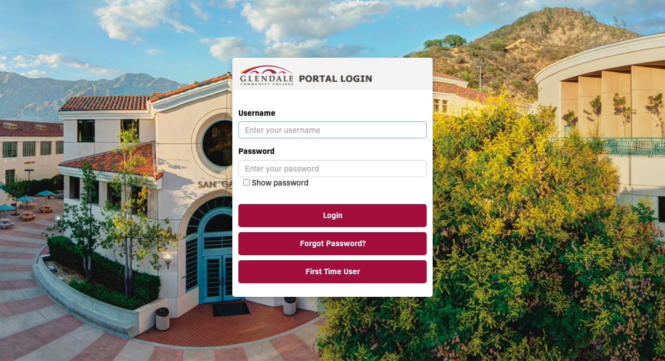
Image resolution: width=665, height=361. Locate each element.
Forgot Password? (333, 243)
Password (256, 151)
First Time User (332, 271)
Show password (280, 183)
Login (333, 215)
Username (256, 113)
